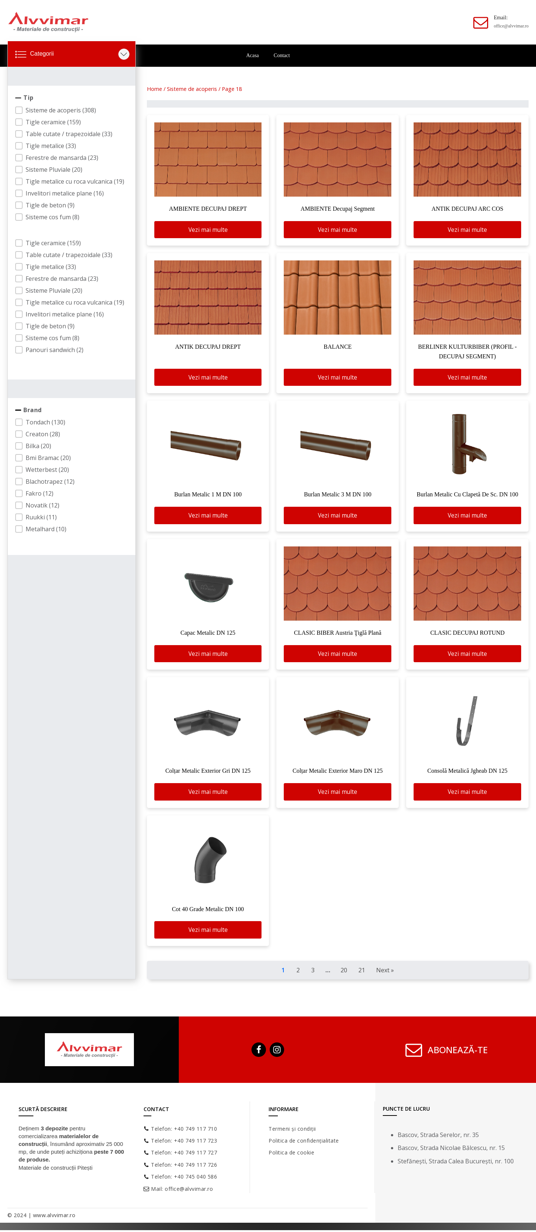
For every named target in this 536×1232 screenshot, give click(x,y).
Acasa (252, 55)
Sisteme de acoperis (192, 88)
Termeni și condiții (292, 1130)
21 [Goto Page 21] (361, 972)
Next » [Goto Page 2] (385, 972)
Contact (282, 55)
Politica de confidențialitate (304, 1142)
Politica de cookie (291, 1154)
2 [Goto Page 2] (298, 972)
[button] (69, 110)
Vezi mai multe (208, 230)
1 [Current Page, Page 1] (283, 972)
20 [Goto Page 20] (344, 972)
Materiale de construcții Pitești (55, 1169)
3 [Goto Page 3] (313, 972)
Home (154, 88)
